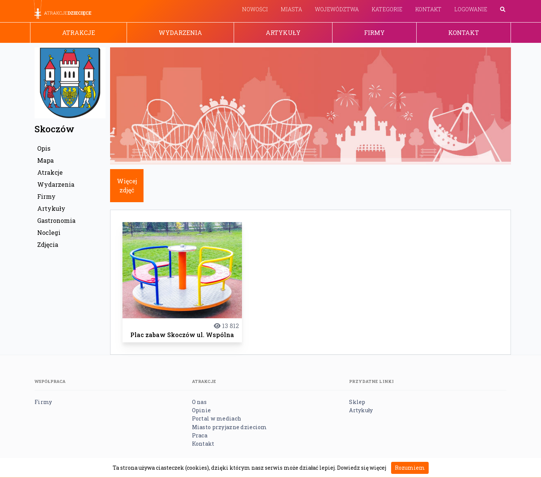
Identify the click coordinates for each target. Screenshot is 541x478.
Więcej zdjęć (127, 185)
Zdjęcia (47, 244)
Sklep (357, 401)
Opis (43, 148)
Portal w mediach (216, 418)
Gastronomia (56, 220)
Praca (199, 435)
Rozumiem (410, 467)
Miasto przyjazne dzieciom (229, 427)
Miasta (291, 9)
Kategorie (387, 9)
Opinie (201, 410)
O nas (199, 401)
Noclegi (48, 232)
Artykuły (283, 32)
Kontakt (428, 9)
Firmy (374, 32)
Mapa (45, 160)
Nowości (255, 9)
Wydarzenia (180, 32)
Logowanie (470, 9)
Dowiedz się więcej (361, 467)
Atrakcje (78, 32)
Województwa (337, 9)
